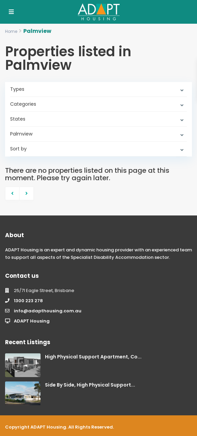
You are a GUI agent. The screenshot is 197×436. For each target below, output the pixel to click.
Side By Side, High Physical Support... (90, 384)
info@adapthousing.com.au (47, 311)
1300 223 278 (28, 300)
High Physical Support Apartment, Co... (93, 356)
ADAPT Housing (32, 321)
